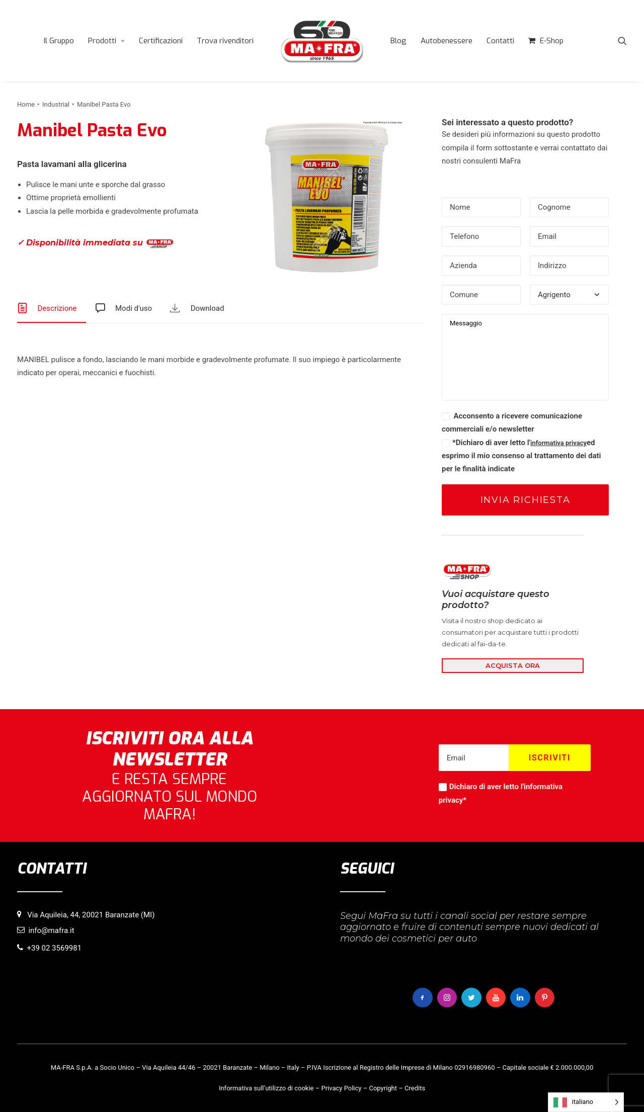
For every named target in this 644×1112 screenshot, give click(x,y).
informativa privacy (558, 443)
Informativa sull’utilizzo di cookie (266, 1087)
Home (26, 104)
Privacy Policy (341, 1087)
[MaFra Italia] (322, 40)
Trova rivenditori (225, 41)
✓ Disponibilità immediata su (95, 243)
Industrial (55, 104)
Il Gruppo (59, 41)
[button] (622, 40)
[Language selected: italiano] (586, 1102)
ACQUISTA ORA (513, 665)
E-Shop (552, 41)
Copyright (383, 1087)
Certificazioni (161, 41)
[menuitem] (59, 40)
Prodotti (106, 41)
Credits (415, 1087)
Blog (398, 41)
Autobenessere (446, 41)
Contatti (500, 41)
